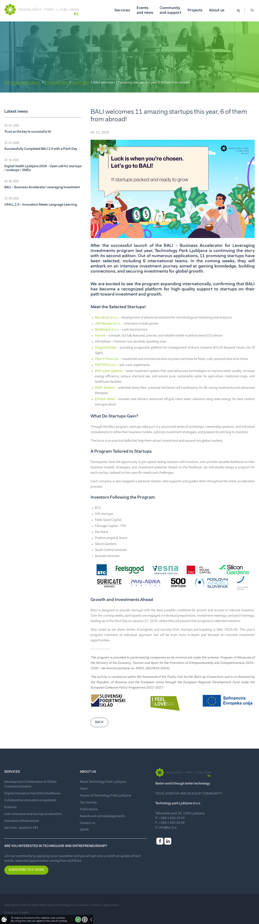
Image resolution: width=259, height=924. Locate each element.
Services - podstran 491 (21, 828)
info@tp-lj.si (168, 827)
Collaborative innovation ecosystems (30, 800)
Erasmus (10, 807)
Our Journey (88, 802)
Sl (253, 10)
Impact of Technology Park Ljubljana (105, 795)
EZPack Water (105, 399)
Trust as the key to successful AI (27, 132)
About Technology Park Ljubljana (103, 782)
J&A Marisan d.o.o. (108, 323)
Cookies (95, 905)
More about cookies (85, 919)
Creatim (24, 912)
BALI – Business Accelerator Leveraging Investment (42, 187)
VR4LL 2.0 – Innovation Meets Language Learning (40, 204)
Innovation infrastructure (21, 821)
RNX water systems (109, 371)
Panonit (100, 335)
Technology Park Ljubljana (22, 82)
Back (99, 722)
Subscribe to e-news (26, 870)
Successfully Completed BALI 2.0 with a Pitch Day (40, 149)
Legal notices (111, 905)
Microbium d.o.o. (107, 317)
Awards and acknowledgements (102, 816)
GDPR (84, 830)
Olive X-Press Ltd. (107, 359)
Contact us (87, 823)
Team (84, 788)
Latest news (80, 82)
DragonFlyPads (105, 347)
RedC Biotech (105, 388)
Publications (89, 809)
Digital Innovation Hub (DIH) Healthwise (32, 793)
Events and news (56, 82)
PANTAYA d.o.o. (106, 365)
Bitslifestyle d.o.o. (107, 329)
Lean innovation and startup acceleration (33, 814)
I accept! (78, 919)
